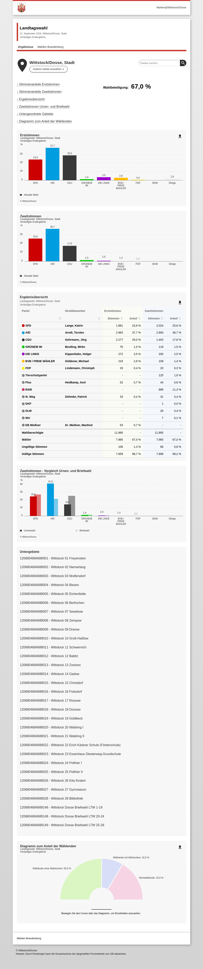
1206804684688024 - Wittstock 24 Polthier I (51, 763)
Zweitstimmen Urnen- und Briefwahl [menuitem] (44, 106)
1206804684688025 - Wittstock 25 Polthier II (51, 772)
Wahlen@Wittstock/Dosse (171, 7)
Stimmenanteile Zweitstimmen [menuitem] (40, 91)
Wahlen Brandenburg (50, 46)
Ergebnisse (25, 46)
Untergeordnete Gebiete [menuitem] (36, 114)
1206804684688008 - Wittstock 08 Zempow (51, 620)
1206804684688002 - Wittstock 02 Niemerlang (52, 567)
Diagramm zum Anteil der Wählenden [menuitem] (45, 121)
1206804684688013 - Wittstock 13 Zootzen (50, 665)
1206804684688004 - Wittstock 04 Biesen (49, 585)
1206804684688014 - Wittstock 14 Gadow (49, 674)
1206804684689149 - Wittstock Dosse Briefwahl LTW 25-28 (62, 825)
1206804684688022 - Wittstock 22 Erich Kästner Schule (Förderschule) (70, 745)
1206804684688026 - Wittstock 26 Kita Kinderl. (53, 780)
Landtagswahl (34, 28)
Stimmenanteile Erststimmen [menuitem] (39, 84)
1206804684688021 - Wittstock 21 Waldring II (52, 736)
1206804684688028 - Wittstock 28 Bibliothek (51, 798)
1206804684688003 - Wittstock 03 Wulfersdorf (52, 576)
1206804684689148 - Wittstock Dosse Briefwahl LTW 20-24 (62, 816)
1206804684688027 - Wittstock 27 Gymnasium (53, 789)
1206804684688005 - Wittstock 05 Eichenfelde (53, 594)
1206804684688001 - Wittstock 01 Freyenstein (53, 558)
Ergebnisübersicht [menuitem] (32, 99)
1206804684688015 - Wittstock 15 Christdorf (51, 683)
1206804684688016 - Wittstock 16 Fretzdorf (51, 691)
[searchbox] (162, 63)
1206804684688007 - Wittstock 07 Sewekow (51, 611)
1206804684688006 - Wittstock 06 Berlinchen (52, 602)
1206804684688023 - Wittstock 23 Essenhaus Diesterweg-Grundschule (70, 754)
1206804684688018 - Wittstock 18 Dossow (50, 709)
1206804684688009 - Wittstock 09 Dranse (50, 629)
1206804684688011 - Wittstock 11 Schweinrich (53, 647)
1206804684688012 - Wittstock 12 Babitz (49, 656)
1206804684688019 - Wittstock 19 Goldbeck (51, 718)
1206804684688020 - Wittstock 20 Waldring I (52, 727)
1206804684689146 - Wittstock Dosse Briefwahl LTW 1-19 (61, 807)
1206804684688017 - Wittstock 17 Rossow (50, 700)
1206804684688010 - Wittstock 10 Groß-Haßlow (54, 638)
